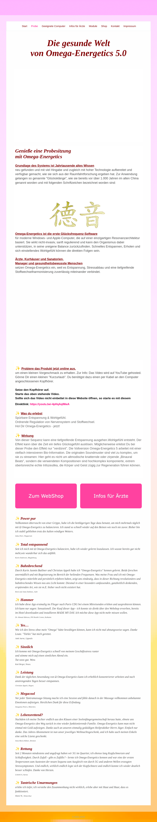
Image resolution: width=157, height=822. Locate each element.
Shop (104, 26)
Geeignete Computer (53, 26)
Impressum (130, 26)
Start (24, 26)
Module (93, 26)
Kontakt (115, 26)
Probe (34, 26)
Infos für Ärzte (77, 26)
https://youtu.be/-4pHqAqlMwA (50, 404)
